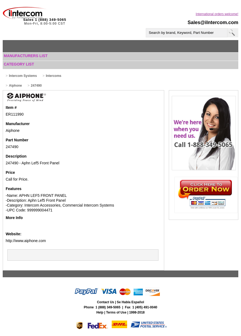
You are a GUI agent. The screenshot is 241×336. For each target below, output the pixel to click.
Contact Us (105, 302)
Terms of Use (116, 312)
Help (99, 312)
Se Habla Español (130, 302)
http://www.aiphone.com (26, 241)
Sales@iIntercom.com (212, 22)
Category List (19, 64)
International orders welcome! (217, 14)
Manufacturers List (26, 56)
